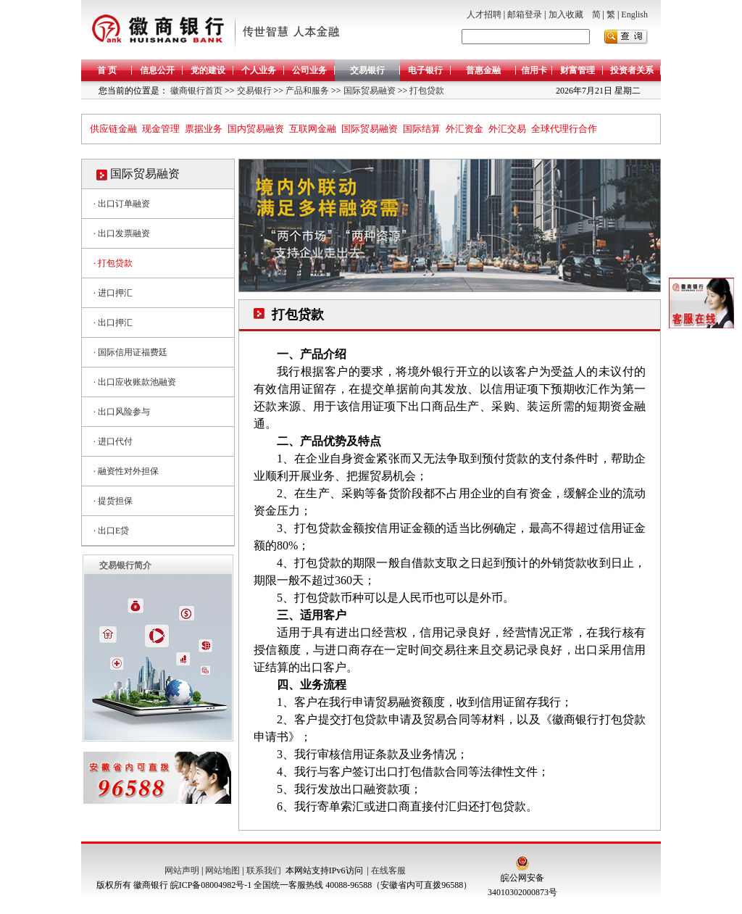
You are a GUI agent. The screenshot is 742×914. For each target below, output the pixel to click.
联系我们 (263, 870)
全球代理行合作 (564, 128)
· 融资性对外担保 (126, 471)
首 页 (107, 70)
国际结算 (422, 128)
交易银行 (367, 70)
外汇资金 (464, 128)
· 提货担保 (113, 501)
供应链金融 (113, 128)
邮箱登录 (524, 14)
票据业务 (203, 128)
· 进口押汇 (113, 293)
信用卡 (534, 70)
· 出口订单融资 (121, 204)
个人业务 (258, 70)
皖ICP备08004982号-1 (211, 885)
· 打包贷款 (113, 263)
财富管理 (577, 70)
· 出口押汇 (113, 322)
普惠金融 (483, 70)
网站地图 (222, 870)
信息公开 (157, 70)
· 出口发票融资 (121, 233)
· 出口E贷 (111, 530)
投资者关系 (632, 70)
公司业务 (309, 70)
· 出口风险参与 (121, 412)
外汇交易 (507, 128)
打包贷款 (425, 91)
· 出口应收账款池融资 (134, 382)
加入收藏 (566, 14)
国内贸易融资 (256, 128)
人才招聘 (484, 14)
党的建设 (208, 70)
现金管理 (161, 128)
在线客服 (388, 870)
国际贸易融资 (368, 91)
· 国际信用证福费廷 (130, 352)
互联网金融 (312, 128)
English (634, 14)
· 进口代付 (113, 441)
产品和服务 (306, 91)
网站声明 (181, 870)
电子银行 (425, 70)
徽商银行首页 (196, 91)
